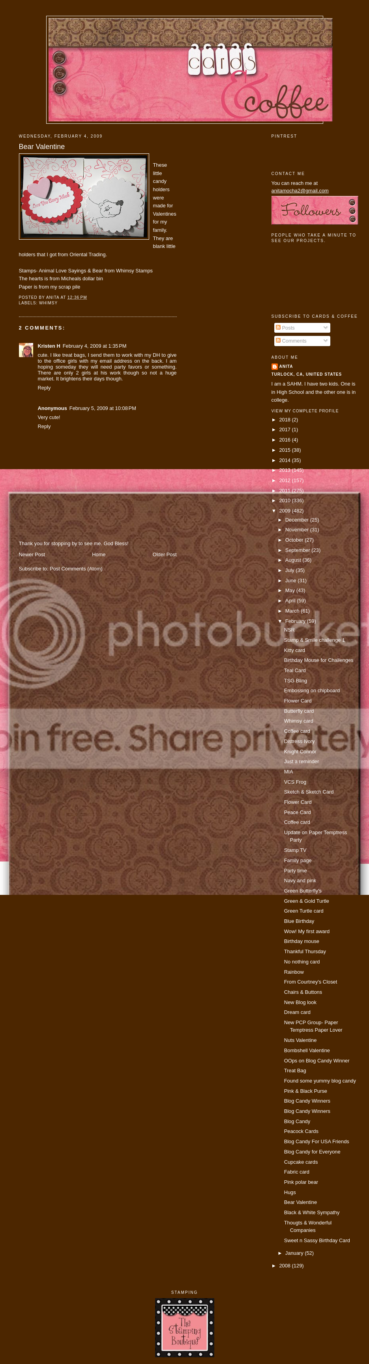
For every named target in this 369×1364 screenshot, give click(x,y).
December (297, 520)
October (295, 540)
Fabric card (296, 1172)
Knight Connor (300, 752)
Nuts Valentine (300, 1040)
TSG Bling (295, 681)
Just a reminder (301, 761)
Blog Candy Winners (307, 1101)
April (291, 601)
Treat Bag (295, 1070)
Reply (44, 388)
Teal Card (295, 670)
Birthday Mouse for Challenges (319, 660)
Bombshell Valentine (307, 1050)
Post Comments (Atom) (76, 569)
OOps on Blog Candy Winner (317, 1061)
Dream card (297, 1012)
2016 (285, 440)
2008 (285, 1266)
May (290, 590)
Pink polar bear (301, 1182)
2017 (285, 429)
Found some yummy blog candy (320, 1081)
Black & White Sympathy (312, 1212)
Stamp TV (295, 850)
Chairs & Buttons (303, 992)
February (296, 621)
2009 (285, 511)
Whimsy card (298, 721)
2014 (285, 460)
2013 (285, 470)
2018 (285, 420)
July (290, 570)
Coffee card (297, 731)
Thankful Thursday (305, 951)
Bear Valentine (42, 147)
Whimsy (48, 303)
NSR (289, 630)
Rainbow (294, 972)
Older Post (165, 554)
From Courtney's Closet (310, 982)
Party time (295, 871)
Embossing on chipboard (312, 690)
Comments (291, 341)
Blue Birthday (299, 921)
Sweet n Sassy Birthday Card (317, 1240)
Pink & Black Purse (305, 1091)
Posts (285, 328)
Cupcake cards (301, 1162)
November (297, 530)
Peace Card (297, 812)
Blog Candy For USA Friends (316, 1141)
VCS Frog (295, 782)
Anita (286, 366)
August (294, 560)
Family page (298, 860)
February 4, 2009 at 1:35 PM (95, 346)
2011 (285, 491)
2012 (285, 480)
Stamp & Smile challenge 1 (314, 640)
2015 (285, 450)
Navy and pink (300, 880)
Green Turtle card (304, 911)
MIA (288, 772)
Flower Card (298, 701)
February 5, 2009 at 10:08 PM (102, 408)
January (295, 1253)
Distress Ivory (299, 741)
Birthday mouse (301, 941)
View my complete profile (305, 411)
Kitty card (294, 650)
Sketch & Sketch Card (309, 792)
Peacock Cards (301, 1131)
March (293, 611)
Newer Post (32, 554)
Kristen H (49, 346)
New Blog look (300, 1002)
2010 (285, 500)
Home (98, 554)
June (291, 580)
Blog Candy (297, 1121)
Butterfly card (299, 711)
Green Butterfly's (303, 891)
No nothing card (302, 962)
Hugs (290, 1192)
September (298, 550)
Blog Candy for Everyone (312, 1152)
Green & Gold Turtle (306, 901)
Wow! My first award (307, 931)
